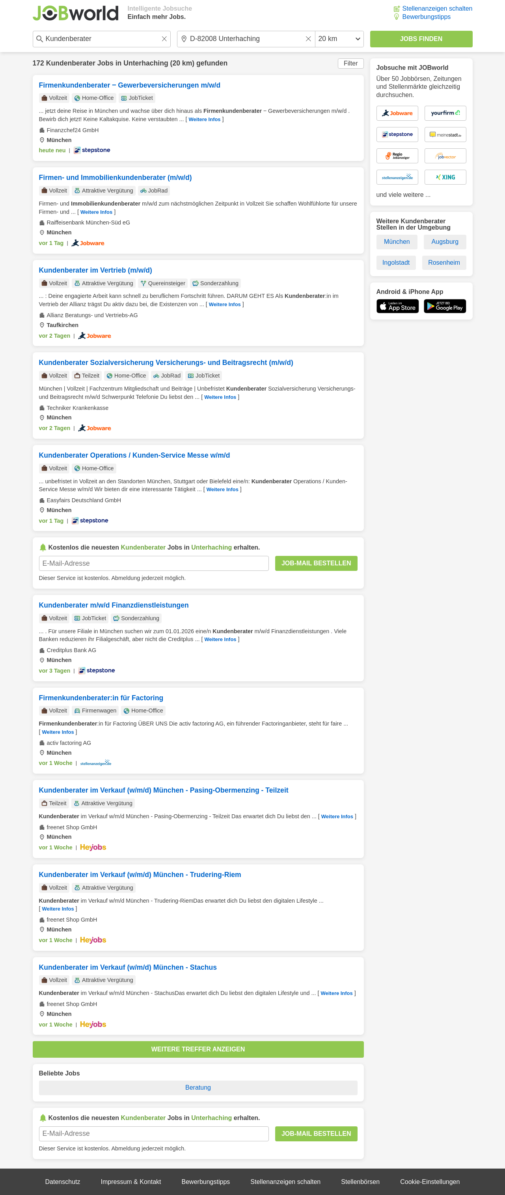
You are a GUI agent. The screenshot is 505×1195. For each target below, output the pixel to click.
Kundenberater (70, 63)
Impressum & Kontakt (131, 1181)
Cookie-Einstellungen (430, 1181)
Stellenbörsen (360, 1181)
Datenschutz (62, 1181)
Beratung (198, 1087)
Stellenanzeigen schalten (438, 8)
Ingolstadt (396, 262)
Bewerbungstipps (427, 16)
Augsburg (445, 241)
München (397, 241)
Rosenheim (444, 262)
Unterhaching (145, 63)
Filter (351, 63)
